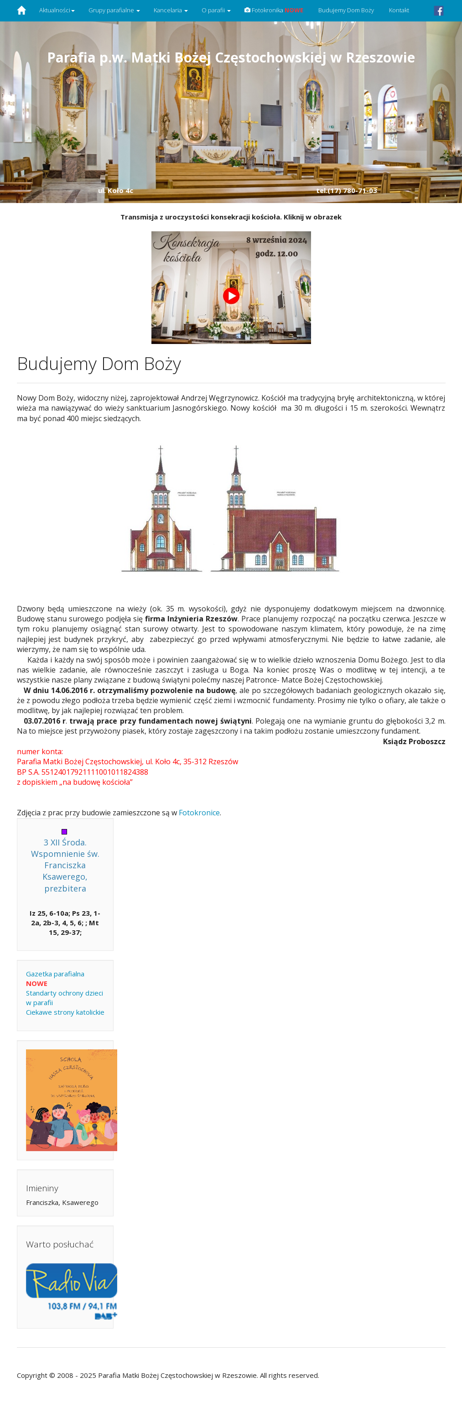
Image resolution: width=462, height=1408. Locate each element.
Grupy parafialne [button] (114, 10)
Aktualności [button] (57, 10)
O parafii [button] (216, 10)
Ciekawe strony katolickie (65, 1012)
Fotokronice (199, 813)
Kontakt (398, 10)
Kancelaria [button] (171, 10)
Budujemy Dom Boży (345, 10)
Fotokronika (273, 10)
